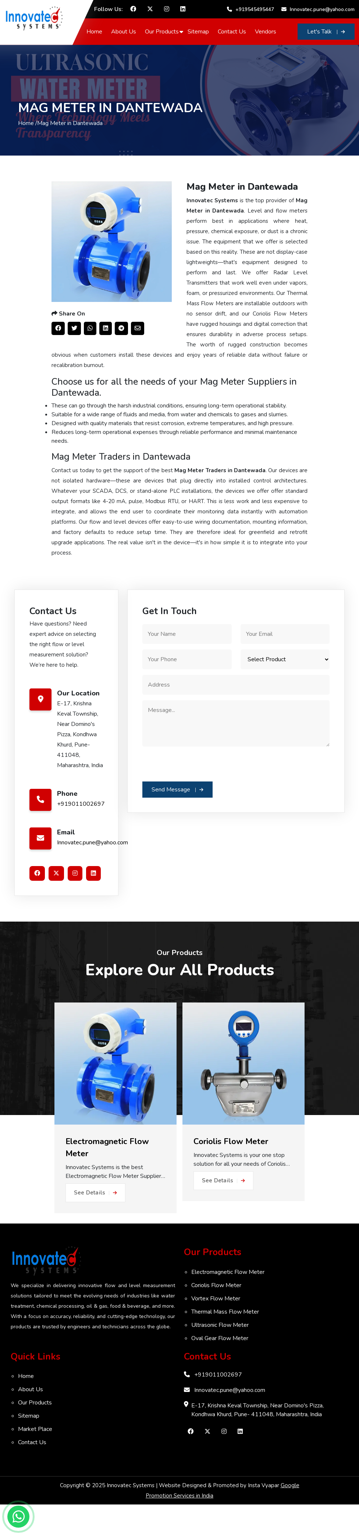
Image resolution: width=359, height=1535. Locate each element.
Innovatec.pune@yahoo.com (314, 23)
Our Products (165, 44)
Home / (27, 144)
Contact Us (235, 44)
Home (97, 44)
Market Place (35, 1460)
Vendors (268, 44)
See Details (95, 1223)
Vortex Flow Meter (215, 1329)
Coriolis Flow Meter (216, 1316)
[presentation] (198, 794)
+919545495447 (329, 7)
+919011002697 (81, 834)
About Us (126, 44)
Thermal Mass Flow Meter (225, 1342)
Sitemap (201, 44)
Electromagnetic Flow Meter (227, 1303)
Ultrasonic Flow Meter (220, 1355)
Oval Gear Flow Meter (219, 1369)
